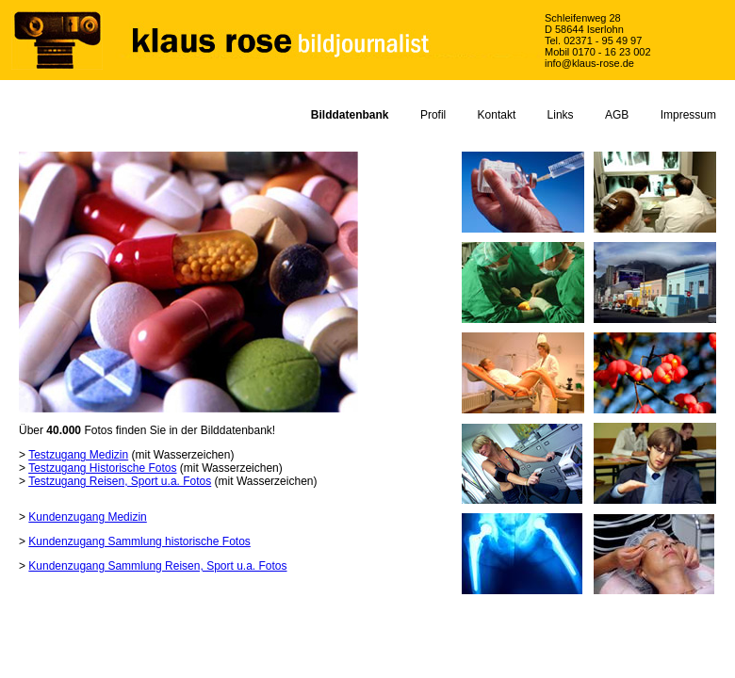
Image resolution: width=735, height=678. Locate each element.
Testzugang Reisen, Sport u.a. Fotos (119, 481)
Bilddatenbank (350, 114)
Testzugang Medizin (78, 454)
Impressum (688, 114)
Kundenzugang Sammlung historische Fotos (139, 541)
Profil (433, 114)
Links (560, 114)
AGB (617, 114)
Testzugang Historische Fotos (102, 468)
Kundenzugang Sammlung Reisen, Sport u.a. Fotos (157, 566)
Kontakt (497, 114)
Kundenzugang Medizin (87, 517)
